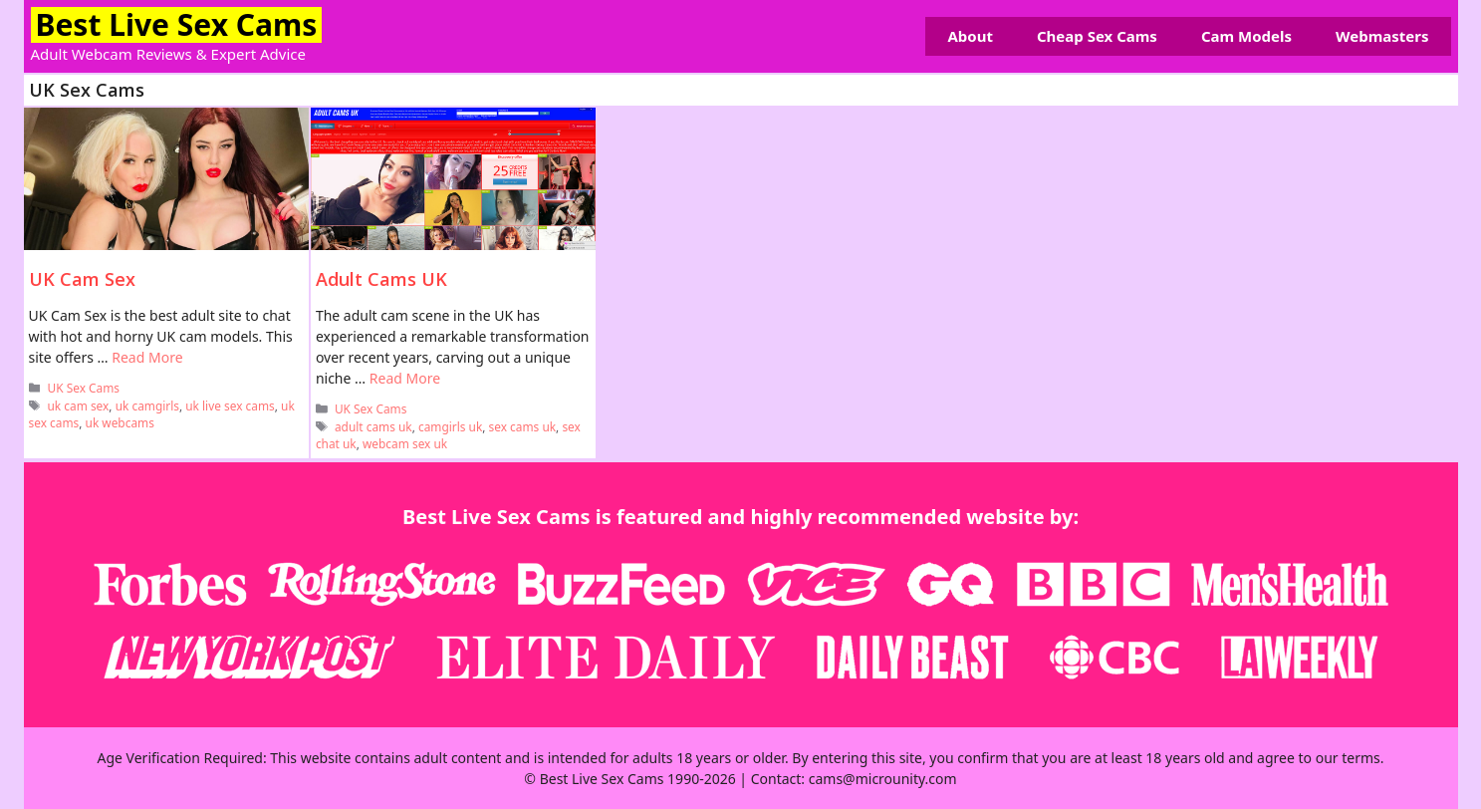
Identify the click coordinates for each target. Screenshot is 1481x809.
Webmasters (1382, 36)
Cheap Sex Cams (1097, 36)
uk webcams (120, 422)
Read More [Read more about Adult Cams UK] (405, 378)
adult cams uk (373, 426)
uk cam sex (79, 405)
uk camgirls (147, 405)
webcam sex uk (405, 443)
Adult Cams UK (381, 279)
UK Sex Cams (84, 388)
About (970, 36)
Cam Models (1246, 36)
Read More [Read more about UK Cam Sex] (147, 357)
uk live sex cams (230, 405)
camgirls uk (450, 426)
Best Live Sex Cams (177, 24)
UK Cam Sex (82, 279)
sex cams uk (523, 426)
